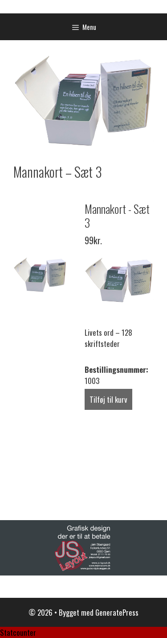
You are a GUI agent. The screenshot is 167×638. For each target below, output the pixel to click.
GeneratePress (116, 612)
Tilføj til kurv (108, 399)
